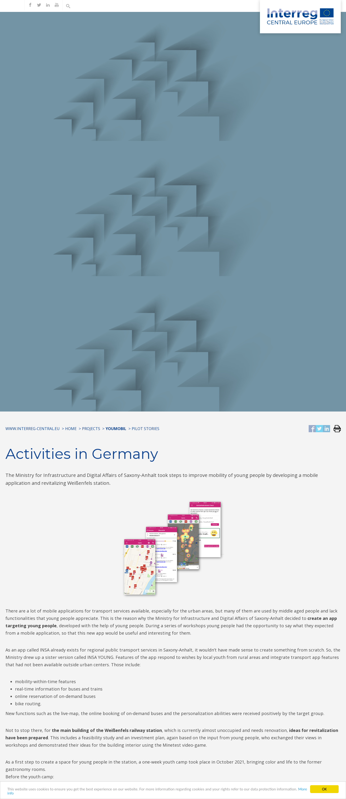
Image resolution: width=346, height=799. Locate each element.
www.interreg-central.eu (32, 428)
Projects (91, 428)
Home (71, 428)
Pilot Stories (145, 428)
